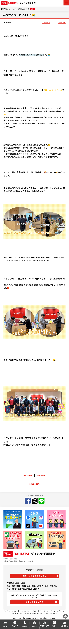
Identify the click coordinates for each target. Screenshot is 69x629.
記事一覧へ (35, 484)
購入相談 (24, 626)
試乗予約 (5, 626)
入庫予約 (34, 626)
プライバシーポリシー (10, 611)
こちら (33, 9)
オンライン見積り (15, 626)
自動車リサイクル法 (50, 613)
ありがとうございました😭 (19, 14)
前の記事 (47, 23)
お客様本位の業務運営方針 (33, 613)
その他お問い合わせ (64, 626)
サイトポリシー (44, 611)
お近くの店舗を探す (34, 601)
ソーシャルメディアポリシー (28, 611)
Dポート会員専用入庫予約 (44, 626)
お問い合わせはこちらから (34, 575)
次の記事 (61, 23)
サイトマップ (55, 611)
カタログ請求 (54, 626)
